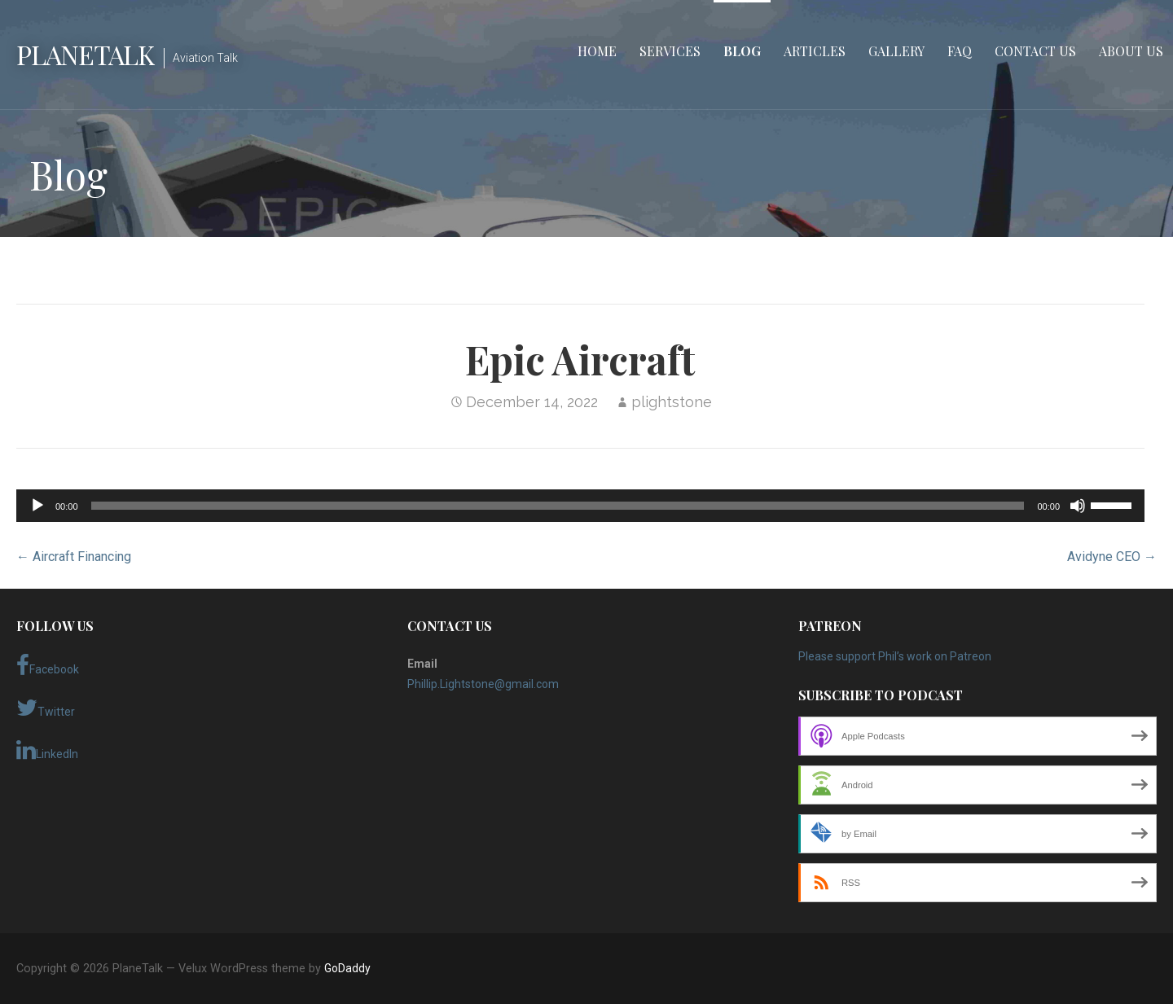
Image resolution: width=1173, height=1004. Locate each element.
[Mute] (1078, 506)
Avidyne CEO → (1112, 556)
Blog (742, 50)
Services (670, 50)
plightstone (671, 401)
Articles (815, 50)
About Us (1131, 50)
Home (597, 50)
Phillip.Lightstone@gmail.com (483, 684)
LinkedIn (47, 750)
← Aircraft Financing (73, 556)
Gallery (896, 50)
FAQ (959, 50)
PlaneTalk (85, 54)
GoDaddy (347, 968)
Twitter (45, 707)
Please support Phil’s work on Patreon (894, 656)
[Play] (37, 506)
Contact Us (1035, 50)
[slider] (558, 506)
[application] (580, 505)
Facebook (47, 665)
